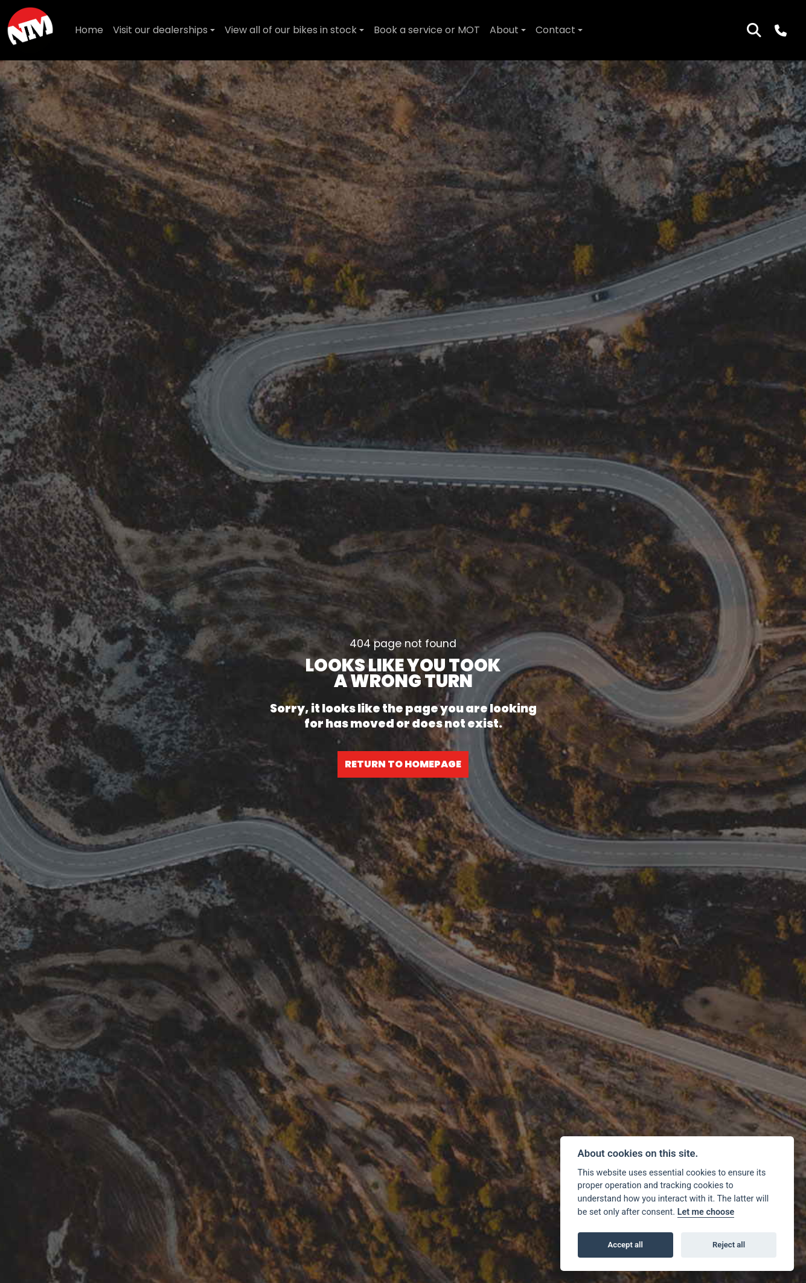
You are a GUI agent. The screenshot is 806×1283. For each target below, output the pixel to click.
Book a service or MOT (427, 30)
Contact (555, 30)
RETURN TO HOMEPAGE (403, 764)
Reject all (728, 1244)
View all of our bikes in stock (291, 30)
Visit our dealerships (160, 30)
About (504, 30)
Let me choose (706, 1212)
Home (89, 30)
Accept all (625, 1244)
